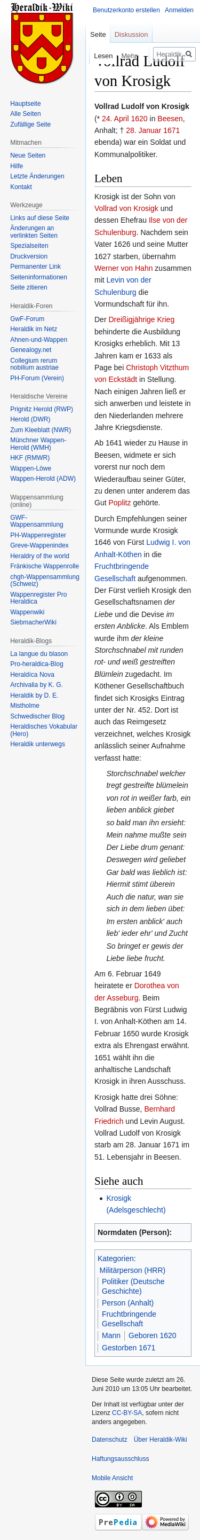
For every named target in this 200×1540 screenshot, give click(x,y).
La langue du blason (39, 654)
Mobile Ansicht (112, 1478)
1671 (171, 130)
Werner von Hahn (123, 268)
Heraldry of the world (39, 556)
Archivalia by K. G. (36, 685)
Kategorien (116, 1258)
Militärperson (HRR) (133, 1270)
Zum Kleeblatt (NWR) (40, 430)
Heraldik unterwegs (37, 744)
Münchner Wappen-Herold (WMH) (38, 443)
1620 (139, 118)
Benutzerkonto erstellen (126, 10)
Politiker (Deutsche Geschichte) (133, 1286)
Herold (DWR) (30, 419)
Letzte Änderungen (37, 176)
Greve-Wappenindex (39, 545)
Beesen (169, 118)
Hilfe (16, 166)
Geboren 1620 (153, 1335)
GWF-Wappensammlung (36, 521)
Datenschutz (109, 1439)
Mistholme (24, 705)
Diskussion (131, 34)
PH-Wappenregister (38, 535)
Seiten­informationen (38, 277)
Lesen (91, 56)
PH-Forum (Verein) (37, 378)
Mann (111, 1335)
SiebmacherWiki (33, 622)
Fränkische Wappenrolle (44, 566)
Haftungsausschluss (120, 1459)
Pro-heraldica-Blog (36, 664)
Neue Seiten (27, 155)
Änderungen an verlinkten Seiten (34, 231)
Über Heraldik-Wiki (160, 1439)
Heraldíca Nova (32, 674)
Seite (98, 34)
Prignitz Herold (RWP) (41, 409)
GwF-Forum (27, 319)
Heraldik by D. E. (34, 695)
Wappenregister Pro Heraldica (38, 598)
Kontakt (21, 187)
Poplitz (119, 502)
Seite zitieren (28, 287)
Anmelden (179, 10)
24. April (115, 118)
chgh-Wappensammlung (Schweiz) (44, 580)
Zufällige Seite (30, 124)
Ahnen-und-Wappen (38, 339)
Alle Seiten (25, 114)
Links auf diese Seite (39, 218)
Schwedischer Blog (37, 716)
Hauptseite (25, 103)
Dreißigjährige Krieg (141, 319)
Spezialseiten (29, 245)
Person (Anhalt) (128, 1303)
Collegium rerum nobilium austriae (34, 364)
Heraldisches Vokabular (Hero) (43, 730)
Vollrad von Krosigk (126, 208)
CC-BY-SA (127, 1413)
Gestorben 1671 (128, 1347)
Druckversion (28, 256)
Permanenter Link (35, 266)
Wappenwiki (27, 612)
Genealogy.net (30, 350)
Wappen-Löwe (30, 468)
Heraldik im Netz (33, 329)
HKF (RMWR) (30, 458)
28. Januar (143, 130)
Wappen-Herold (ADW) (43, 478)
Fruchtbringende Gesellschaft (129, 1319)
